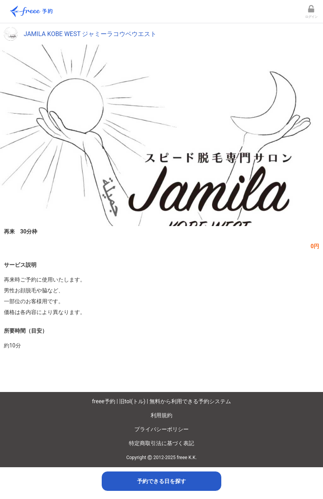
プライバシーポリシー (161, 429)
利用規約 (161, 415)
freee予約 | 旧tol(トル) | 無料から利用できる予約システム (161, 401)
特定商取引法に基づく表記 (161, 443)
